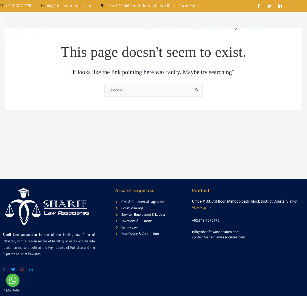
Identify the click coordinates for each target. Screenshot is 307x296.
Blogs (230, 29)
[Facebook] (259, 6)
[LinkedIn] (280, 6)
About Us (170, 29)
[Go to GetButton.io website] (12, 290)
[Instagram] (301, 6)
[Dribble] (291, 6)
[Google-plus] (22, 267)
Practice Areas (199, 29)
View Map (201, 208)
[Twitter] (269, 6)
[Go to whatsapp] (12, 280)
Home (149, 29)
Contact (254, 29)
